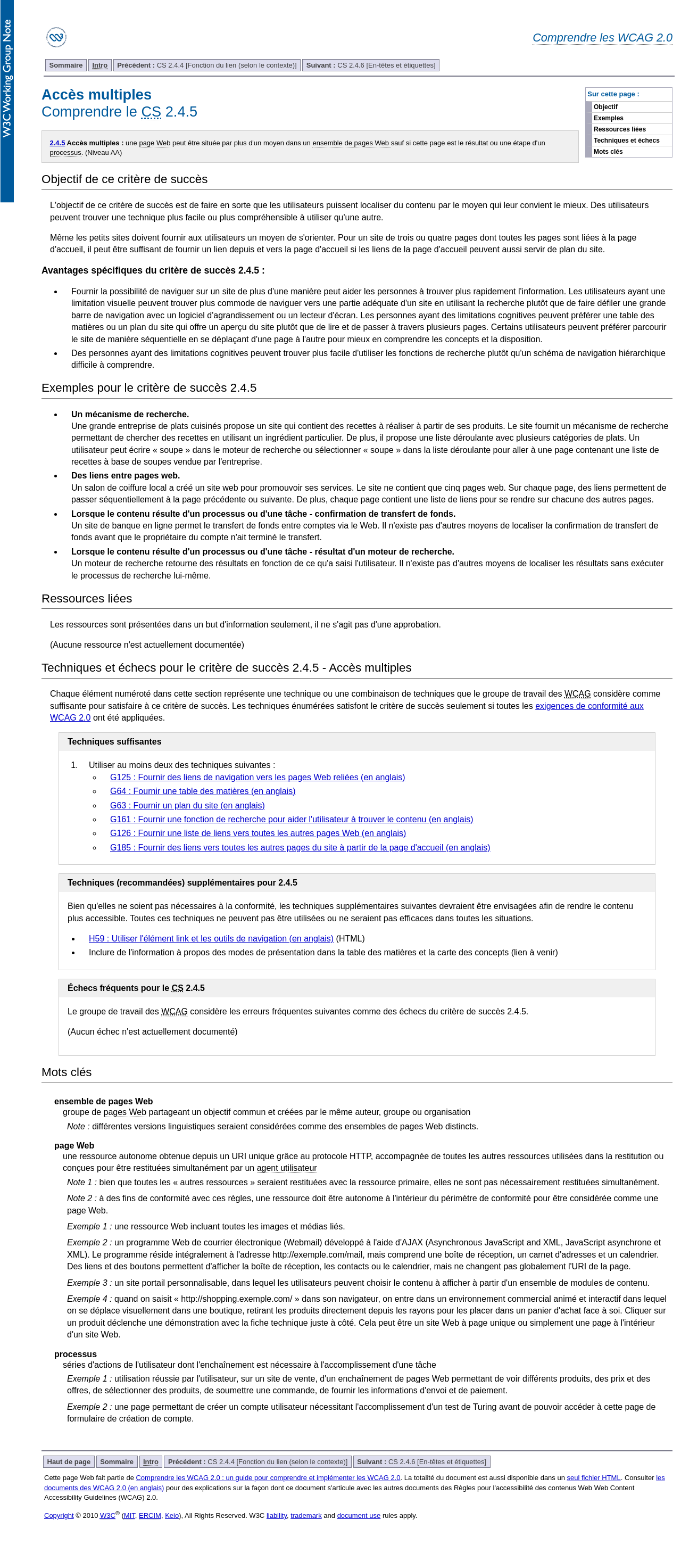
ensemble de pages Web (351, 143)
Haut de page (69, 1462)
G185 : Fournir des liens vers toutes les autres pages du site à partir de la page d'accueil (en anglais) (300, 847)
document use (359, 1515)
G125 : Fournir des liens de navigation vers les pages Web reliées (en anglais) (257, 777)
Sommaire (66, 65)
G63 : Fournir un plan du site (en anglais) (187, 805)
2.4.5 (57, 143)
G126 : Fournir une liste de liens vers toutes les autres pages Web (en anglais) (258, 833)
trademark (306, 1515)
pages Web (125, 1112)
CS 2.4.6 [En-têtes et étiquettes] (371, 65)
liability (277, 1515)
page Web (154, 143)
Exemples (609, 118)
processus (65, 152)
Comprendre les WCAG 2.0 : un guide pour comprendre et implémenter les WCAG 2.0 (268, 1478)
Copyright (59, 1515)
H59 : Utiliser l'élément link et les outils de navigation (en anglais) (211, 938)
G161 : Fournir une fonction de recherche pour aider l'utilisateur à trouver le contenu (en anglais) (292, 819)
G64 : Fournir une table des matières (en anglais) (203, 791)
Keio (172, 1515)
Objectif (606, 107)
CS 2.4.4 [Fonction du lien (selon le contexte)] (206, 65)
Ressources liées (620, 129)
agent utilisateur (287, 1167)
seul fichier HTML (594, 1478)
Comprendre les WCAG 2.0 (602, 37)
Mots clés (608, 151)
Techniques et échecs (627, 140)
